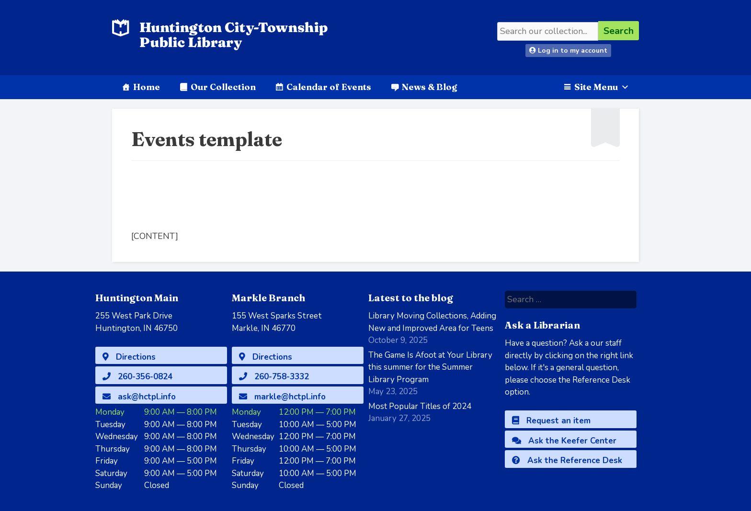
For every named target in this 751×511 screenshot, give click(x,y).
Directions (129, 357)
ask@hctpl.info (139, 396)
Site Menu (601, 86)
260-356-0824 (137, 376)
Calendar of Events (328, 86)
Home (146, 86)
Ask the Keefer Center (564, 440)
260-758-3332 (274, 376)
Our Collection (223, 86)
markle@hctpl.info (282, 396)
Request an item (551, 420)
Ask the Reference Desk (567, 460)
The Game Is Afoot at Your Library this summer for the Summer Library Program (430, 367)
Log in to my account (568, 50)
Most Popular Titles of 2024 (419, 406)
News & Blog (429, 86)
